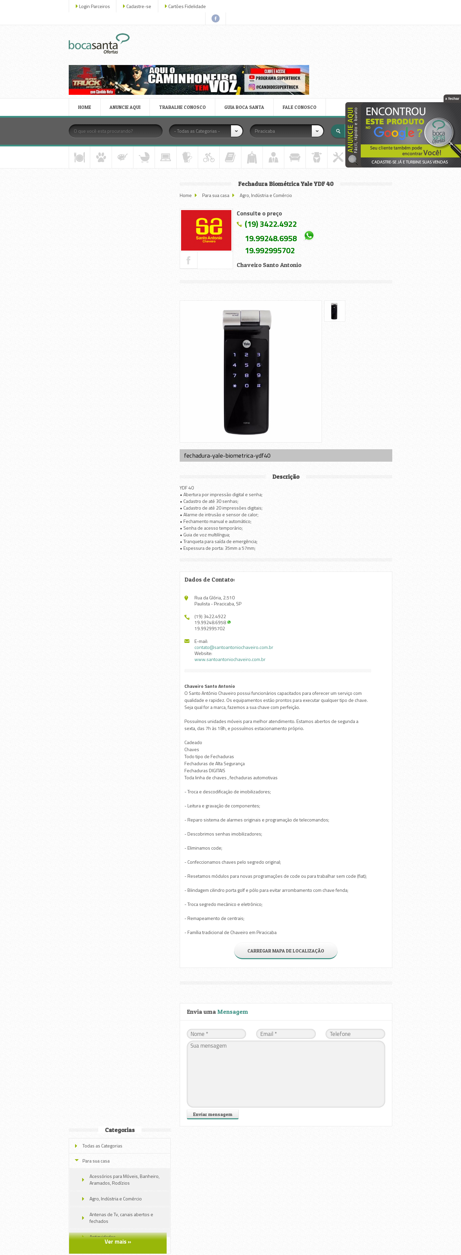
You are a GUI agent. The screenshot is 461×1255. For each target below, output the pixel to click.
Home (187, 146)
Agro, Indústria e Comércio (267, 146)
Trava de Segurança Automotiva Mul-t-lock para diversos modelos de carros (129, 293)
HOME (85, 58)
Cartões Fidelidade (188, 6)
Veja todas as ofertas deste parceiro (120, 465)
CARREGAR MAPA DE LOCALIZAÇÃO (286, 899)
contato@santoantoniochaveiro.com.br (235, 595)
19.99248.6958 (272, 189)
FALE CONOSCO (301, 58)
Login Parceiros (95, 6)
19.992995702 (271, 201)
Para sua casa (217, 146)
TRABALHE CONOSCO (183, 58)
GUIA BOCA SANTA (245, 58)
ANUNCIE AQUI (126, 58)
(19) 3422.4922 (272, 175)
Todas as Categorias (103, 150)
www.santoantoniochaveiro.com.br (231, 607)
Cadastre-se (139, 6)
